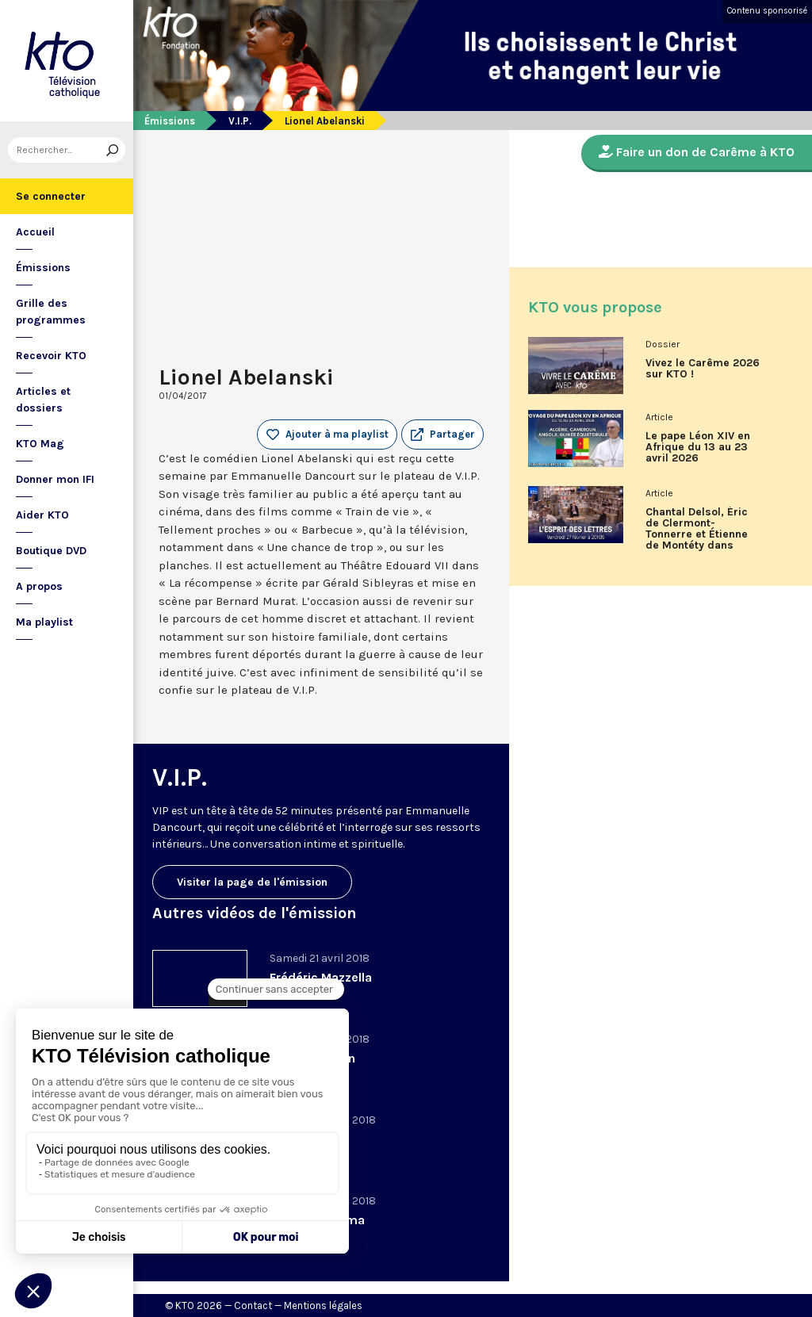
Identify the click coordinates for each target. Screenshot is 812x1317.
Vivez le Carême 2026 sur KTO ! (702, 369)
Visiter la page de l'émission (252, 882)
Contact (253, 1305)
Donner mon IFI (55, 479)
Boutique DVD (51, 550)
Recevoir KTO (51, 355)
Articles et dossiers (43, 400)
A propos (39, 586)
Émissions (43, 267)
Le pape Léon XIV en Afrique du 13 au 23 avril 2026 (697, 447)
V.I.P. (239, 121)
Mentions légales (323, 1305)
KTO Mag (40, 443)
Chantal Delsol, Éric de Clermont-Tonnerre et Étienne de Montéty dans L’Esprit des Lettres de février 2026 (697, 534)
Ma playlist (44, 622)
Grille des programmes (51, 312)
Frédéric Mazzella (321, 977)
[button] (442, 434)
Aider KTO (42, 515)
